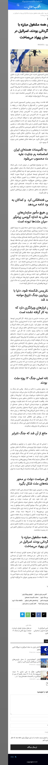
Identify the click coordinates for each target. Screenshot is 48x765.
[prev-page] (43, 683)
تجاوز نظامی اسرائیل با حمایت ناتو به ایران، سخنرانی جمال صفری (36, 631)
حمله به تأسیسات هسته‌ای (23, 598)
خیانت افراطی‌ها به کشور (38, 601)
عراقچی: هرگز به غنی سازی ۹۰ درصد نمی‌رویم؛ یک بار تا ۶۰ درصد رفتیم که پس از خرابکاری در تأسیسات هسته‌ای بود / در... (18, 674)
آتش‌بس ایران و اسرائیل (33, 594)
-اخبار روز (39, 13)
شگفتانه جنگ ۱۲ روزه (9, 601)
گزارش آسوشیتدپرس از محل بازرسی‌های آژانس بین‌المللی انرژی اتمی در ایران (18, 660)
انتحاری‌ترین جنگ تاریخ (38, 598)
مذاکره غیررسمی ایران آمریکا (37, 604)
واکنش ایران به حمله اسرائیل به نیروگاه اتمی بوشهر (18, 648)
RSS (4, 757)
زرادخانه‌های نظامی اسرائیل (23, 601)
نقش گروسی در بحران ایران (21, 604)
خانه (44, 13)
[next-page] (39, 683)
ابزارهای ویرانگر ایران (19, 594)
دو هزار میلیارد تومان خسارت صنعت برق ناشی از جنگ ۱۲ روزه (13, 631)
